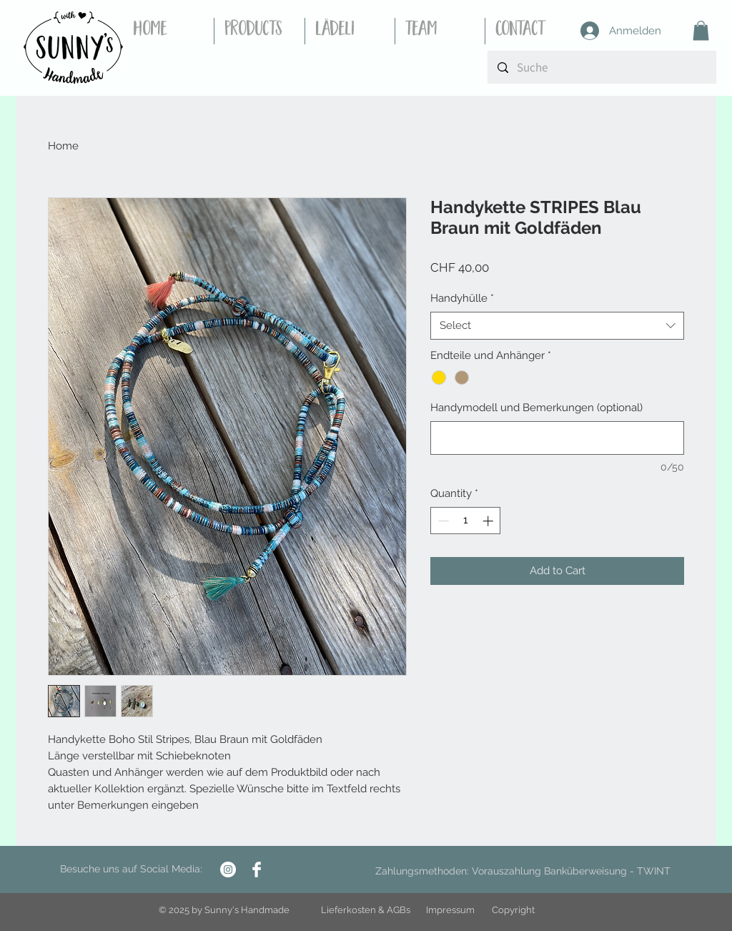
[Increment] (489, 521)
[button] (701, 30)
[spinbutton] (466, 521)
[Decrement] (442, 521)
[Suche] (601, 67)
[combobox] (557, 326)
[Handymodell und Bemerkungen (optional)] (557, 438)
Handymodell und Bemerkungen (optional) (536, 407)
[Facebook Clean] (256, 869)
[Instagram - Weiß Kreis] (228, 869)
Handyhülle (462, 298)
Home (63, 145)
